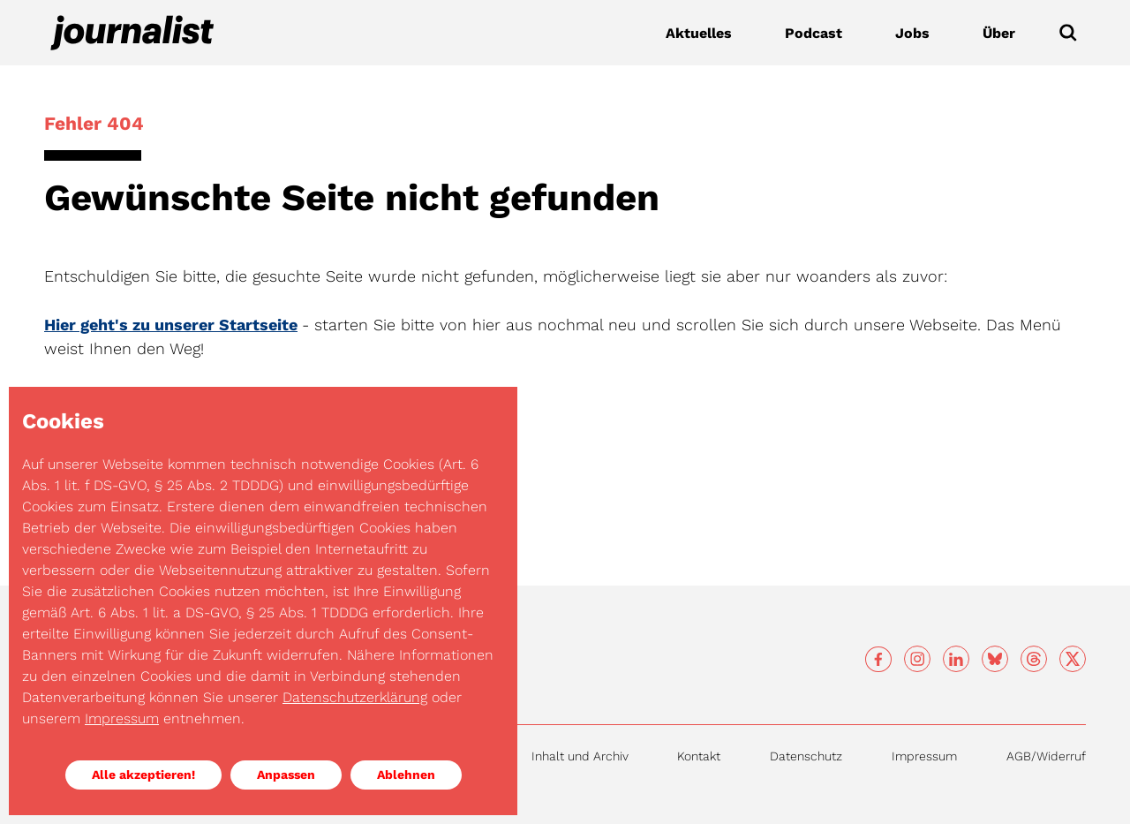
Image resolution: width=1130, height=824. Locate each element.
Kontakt (698, 756)
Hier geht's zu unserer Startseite (171, 324)
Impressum (924, 756)
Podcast (813, 33)
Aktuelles (699, 33)
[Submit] (1068, 33)
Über (999, 33)
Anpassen (286, 774)
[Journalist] (132, 32)
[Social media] (878, 659)
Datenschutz (806, 756)
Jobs (912, 33)
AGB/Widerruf (1046, 756)
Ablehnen (406, 774)
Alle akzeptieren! (143, 774)
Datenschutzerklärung (354, 697)
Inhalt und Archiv (580, 756)
